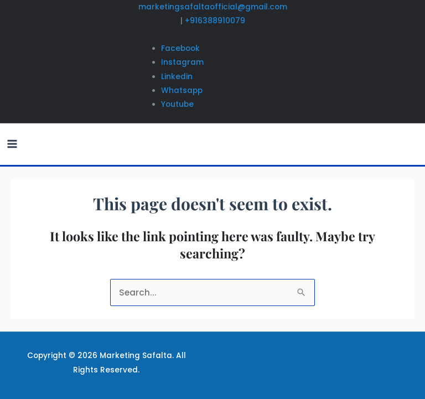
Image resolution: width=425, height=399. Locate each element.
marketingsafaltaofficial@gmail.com (212, 7)
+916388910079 (215, 20)
